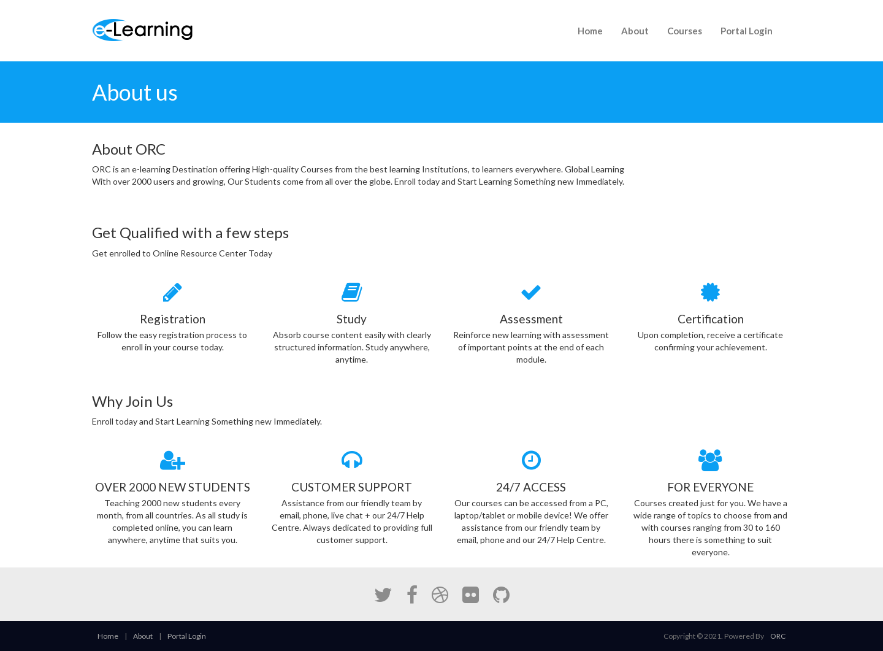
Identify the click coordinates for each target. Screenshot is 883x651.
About (635, 30)
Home (590, 30)
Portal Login (747, 30)
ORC (778, 636)
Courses (684, 30)
